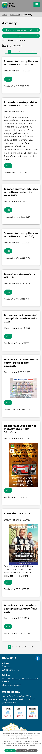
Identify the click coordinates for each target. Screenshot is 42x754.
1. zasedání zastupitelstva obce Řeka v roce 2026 (20, 104)
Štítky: (5, 45)
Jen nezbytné (21, 750)
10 (32, 51)
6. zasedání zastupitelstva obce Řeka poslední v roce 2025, (21, 192)
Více (8, 79)
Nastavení (32, 750)
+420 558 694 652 (10, 678)
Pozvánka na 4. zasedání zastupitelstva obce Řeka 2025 (20, 318)
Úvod (4, 15)
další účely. (28, 738)
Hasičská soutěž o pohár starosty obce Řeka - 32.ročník (20, 429)
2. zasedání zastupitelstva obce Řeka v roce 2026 (21, 63)
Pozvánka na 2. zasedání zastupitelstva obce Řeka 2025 (20, 608)
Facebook (17, 45)
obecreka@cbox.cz (11, 685)
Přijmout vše (10, 750)
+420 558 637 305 (29, 678)
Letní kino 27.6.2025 (17, 513)
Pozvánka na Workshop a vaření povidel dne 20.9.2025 (21, 362)
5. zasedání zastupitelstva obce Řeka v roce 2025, (21, 235)
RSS (28, 36)
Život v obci (15, 15)
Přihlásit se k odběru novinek (22, 30)
